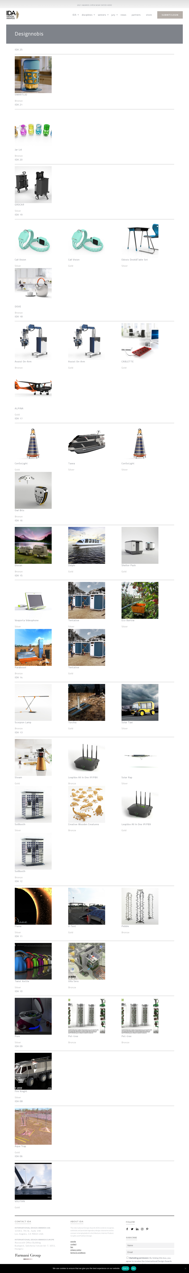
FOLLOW (130, 1213)
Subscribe (150, 1262)
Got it (125, 1268)
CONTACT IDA (23, 1213)
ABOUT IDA (76, 1213)
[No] (185, 1268)
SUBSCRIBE (131, 1228)
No (133, 1268)
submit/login (170, 15)
